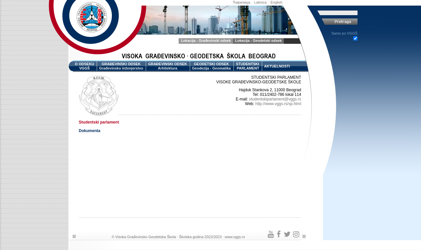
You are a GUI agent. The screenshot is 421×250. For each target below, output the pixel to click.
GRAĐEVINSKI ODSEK (121, 66)
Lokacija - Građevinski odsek (206, 40)
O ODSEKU (84, 66)
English (277, 2)
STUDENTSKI (247, 66)
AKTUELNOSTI (277, 66)
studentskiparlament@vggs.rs (275, 99)
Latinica (260, 2)
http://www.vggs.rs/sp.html (278, 103)
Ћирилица (241, 2)
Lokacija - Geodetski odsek (258, 40)
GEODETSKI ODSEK (211, 66)
